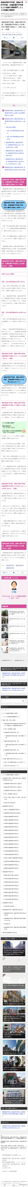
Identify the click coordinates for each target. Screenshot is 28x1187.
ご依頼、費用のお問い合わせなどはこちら (13, 758)
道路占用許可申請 (19, 565)
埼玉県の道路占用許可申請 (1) (11, 885)
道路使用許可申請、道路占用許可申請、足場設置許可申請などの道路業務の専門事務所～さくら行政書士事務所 (14, 952)
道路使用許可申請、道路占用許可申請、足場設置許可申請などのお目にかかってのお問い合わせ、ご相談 (15, 161)
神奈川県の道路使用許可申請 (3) (11, 861)
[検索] (13, 701)
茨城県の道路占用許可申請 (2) (11, 882)
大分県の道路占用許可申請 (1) (11, 899)
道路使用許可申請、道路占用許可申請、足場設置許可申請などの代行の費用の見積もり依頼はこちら (13, 1113)
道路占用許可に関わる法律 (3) (11, 875)
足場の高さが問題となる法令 (14, 1003)
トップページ (6, 709)
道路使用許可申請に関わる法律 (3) (12, 813)
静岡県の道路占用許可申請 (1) (11, 895)
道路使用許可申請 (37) (8, 806)
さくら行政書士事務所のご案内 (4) (11, 774)
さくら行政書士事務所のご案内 (10, 713)
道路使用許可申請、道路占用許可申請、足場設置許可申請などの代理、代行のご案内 (17, 613)
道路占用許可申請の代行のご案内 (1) (13, 787)
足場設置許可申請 (10, 565)
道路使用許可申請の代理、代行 (11, 732)
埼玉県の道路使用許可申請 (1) (11, 851)
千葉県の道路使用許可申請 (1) (11, 854)
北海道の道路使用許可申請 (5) (11, 816)
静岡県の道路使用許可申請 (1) (11, 868)
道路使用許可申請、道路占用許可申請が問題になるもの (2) (15, 919)
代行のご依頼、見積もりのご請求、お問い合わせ (12, 34)
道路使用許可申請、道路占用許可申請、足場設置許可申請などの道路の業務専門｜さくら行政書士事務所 (12, 6)
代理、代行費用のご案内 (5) (10, 793)
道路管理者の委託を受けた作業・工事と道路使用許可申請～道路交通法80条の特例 (14, 1018)
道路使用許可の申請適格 (13, 1086)
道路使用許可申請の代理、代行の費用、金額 (16, 736)
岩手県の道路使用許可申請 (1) (11, 823)
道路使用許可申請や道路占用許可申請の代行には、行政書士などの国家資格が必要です (15, 724)
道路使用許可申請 (10, 568)
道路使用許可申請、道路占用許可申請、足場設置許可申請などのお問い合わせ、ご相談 (15, 121)
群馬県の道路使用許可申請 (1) (11, 847)
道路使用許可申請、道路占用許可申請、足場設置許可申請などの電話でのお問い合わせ (15, 153)
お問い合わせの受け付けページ (11, 765)
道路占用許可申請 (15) (8, 871)
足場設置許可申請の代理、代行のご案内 (17, 634)
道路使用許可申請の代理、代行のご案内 (17, 619)
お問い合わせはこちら (23, 1185)
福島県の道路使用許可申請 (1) (11, 837)
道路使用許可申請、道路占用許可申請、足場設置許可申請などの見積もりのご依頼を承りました (17, 642)
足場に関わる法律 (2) (9, 906)
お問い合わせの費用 (11, 127)
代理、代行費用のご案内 (10, 729)
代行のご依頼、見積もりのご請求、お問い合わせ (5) (15, 798)
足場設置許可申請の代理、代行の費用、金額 (16, 754)
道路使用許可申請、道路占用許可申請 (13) (13, 909)
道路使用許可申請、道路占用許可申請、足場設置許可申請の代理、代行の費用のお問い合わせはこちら (13, 675)
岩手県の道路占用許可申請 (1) (11, 878)
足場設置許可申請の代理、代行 (11, 750)
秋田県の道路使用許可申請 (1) (11, 830)
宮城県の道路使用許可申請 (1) (11, 826)
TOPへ (14, 1185)
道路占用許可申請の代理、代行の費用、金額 (16, 745)
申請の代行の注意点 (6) (9, 802)
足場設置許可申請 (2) (8, 902)
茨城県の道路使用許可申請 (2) (11, 840)
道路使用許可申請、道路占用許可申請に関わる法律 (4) (15, 914)
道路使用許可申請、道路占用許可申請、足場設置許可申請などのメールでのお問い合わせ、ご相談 (15, 145)
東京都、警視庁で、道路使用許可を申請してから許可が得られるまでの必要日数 (14, 969)
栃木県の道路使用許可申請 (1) (11, 844)
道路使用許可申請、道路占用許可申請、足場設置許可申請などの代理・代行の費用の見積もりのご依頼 (15, 113)
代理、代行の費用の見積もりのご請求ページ (14, 762)
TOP (14, 1138)
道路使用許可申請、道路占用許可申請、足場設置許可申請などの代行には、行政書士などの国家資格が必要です (14, 1100)
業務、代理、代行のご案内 (9, 720)
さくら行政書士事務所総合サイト (12, 716)
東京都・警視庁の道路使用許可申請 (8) (13, 858)
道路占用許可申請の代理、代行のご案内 (17, 627)
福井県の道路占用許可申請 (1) (11, 892)
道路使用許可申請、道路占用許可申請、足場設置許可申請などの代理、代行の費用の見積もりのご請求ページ (8, 660)
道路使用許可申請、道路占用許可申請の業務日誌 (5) (15, 928)
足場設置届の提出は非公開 (13, 1053)
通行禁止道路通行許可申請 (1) (10, 932)
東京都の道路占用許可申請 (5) (11, 889)
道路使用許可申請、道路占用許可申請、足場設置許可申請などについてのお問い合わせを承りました (17, 649)
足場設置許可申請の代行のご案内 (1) (13, 790)
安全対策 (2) (7, 923)
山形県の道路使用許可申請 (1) (11, 833)
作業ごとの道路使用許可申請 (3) (11, 809)
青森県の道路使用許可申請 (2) (11, 820)
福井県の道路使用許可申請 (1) (11, 864)
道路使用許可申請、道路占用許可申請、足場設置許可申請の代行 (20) (14, 779)
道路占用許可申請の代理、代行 (11, 741)
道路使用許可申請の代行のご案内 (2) (13, 783)
